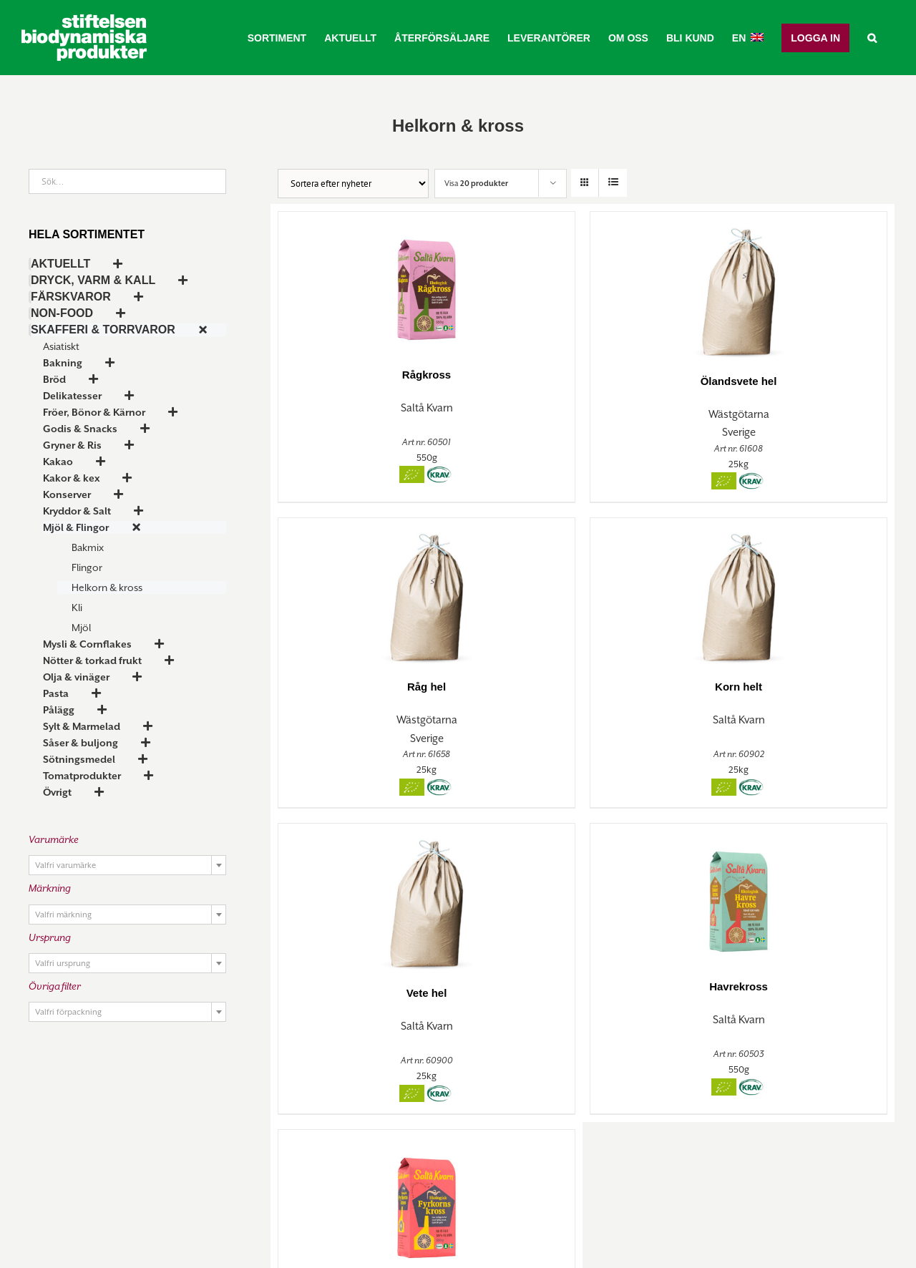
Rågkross (426, 375)
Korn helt (738, 687)
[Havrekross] (738, 894)
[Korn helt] (738, 591)
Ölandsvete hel (739, 381)
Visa (476, 183)
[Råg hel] (426, 591)
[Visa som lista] (613, 183)
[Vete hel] (426, 897)
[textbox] (127, 866)
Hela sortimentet (87, 234)
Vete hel (426, 993)
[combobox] (127, 865)
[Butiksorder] (353, 183)
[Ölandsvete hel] (738, 285)
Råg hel (426, 687)
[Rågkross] (426, 282)
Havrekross (738, 986)
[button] (872, 37)
